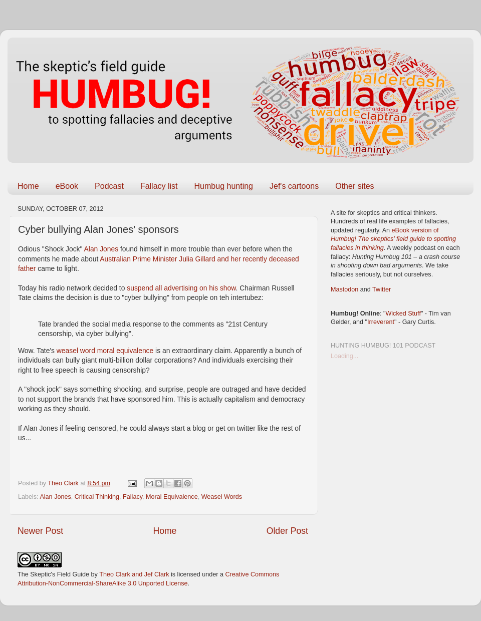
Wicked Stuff (402, 313)
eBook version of (393, 239)
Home (28, 186)
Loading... (344, 356)
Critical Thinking (97, 496)
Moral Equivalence (172, 496)
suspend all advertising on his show (181, 288)
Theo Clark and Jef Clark (134, 574)
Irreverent (380, 322)
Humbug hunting (223, 186)
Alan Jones (101, 249)
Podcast (109, 186)
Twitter (381, 289)
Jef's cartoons (294, 186)
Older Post (287, 531)
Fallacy (132, 496)
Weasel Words (221, 496)
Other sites (354, 186)
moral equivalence (125, 351)
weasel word (76, 351)
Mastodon (344, 289)
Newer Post (40, 531)
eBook (67, 186)
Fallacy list (159, 186)
